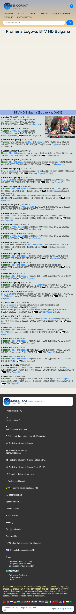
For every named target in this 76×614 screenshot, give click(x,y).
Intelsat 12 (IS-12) (11, 365)
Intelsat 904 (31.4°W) (12, 233)
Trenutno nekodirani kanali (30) (22, 488)
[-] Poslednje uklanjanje (16, 481)
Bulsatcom (5, 189)
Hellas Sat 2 (8, 274)
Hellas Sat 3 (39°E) (11, 169)
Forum (11, 580)
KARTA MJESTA (24, 17)
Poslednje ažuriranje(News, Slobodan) (16, 451)
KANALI (33, 13)
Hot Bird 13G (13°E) (12, 140)
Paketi (8, 522)
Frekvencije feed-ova (17, 575)
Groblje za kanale (13, 529)
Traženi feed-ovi (15, 577)
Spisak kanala (12, 515)
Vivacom (5, 119)
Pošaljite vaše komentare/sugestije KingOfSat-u (26, 436)
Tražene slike (11, 536)
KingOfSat (64, 609)
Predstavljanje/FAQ (14, 411)
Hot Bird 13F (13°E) (11, 128)
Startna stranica (22, 401)
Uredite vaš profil (13, 419)
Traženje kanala (14, 495)
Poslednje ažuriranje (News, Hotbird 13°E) (26, 460)
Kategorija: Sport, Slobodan (20, 561)
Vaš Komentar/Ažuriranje (16, 428)
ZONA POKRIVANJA (61, 13)
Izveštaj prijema (12, 509)
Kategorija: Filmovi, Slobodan (21, 566)
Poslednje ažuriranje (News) (19, 443)
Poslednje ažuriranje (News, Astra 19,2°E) (25, 467)
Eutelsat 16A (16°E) (11, 303)
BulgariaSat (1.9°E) (11, 151)
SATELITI (21, 13)
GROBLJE (8, 17)
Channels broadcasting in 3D (20, 550)
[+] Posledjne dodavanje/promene (20, 474)
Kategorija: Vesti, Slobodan (20, 564)
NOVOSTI (8, 13)
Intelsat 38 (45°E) (10, 117)
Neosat (4, 153)
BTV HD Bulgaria (17, 119)
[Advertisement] (38, 72)
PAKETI (44, 13)
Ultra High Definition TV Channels (23, 543)
